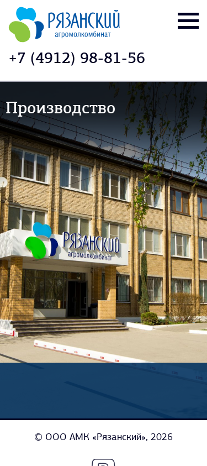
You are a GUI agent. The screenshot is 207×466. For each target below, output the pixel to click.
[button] (186, 250)
